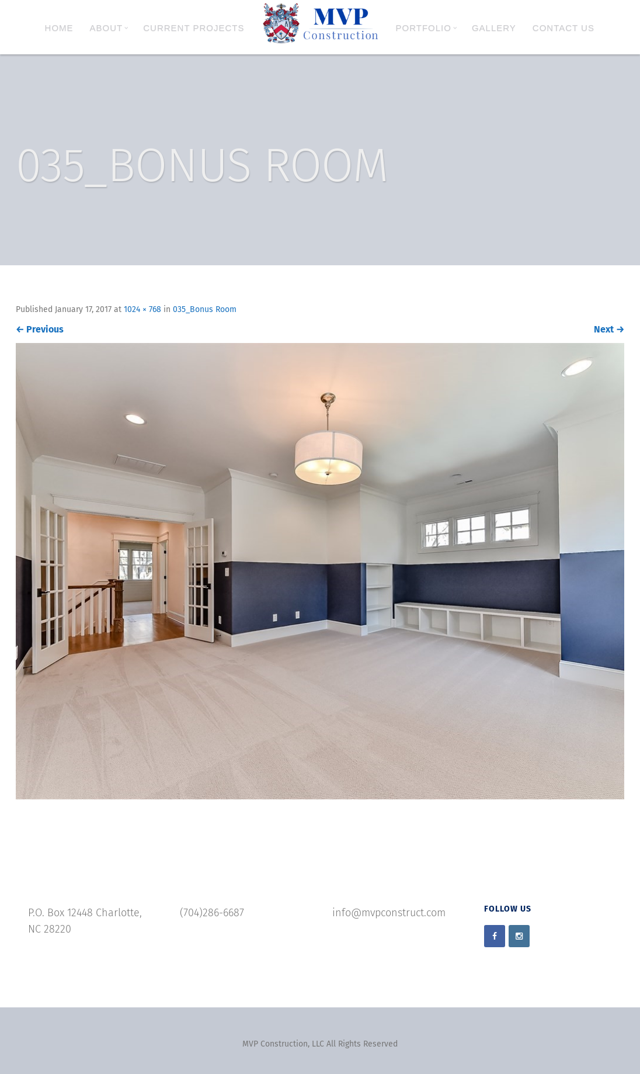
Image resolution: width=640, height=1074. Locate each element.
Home (59, 28)
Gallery (494, 28)
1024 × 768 (142, 309)
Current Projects (193, 28)
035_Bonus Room (204, 309)
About (109, 28)
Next (609, 329)
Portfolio (426, 28)
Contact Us (563, 28)
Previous (40, 329)
